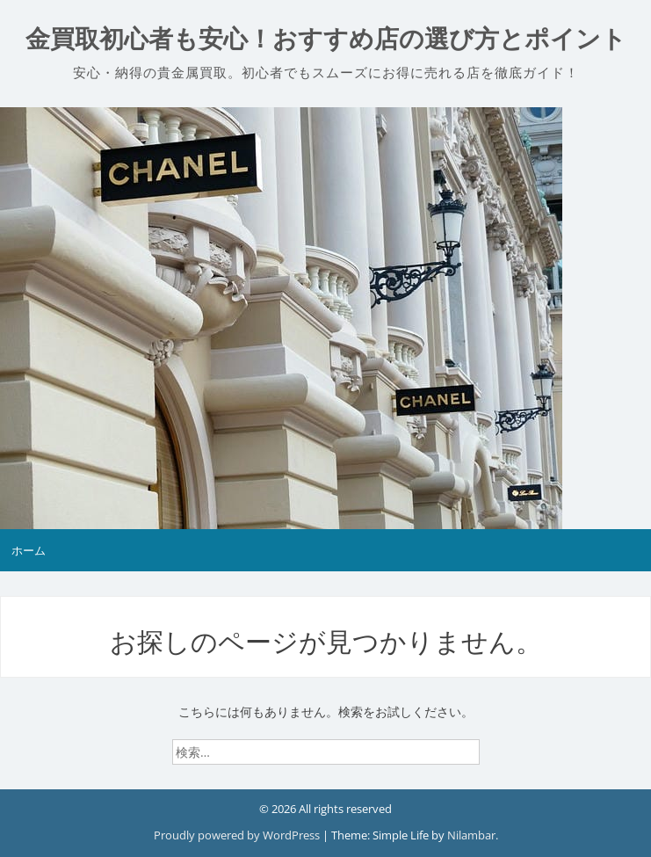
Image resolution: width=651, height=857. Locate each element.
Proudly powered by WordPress (238, 835)
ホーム (28, 550)
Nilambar (471, 835)
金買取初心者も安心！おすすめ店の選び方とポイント (325, 39)
